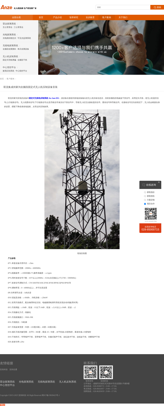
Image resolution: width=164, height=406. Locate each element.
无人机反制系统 (67, 381)
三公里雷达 (18, 27)
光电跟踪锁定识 (9, 38)
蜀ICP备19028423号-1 (51, 395)
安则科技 (4, 369)
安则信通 (13, 369)
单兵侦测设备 (23, 49)
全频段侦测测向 (9, 49)
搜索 (157, 7)
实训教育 (90, 17)
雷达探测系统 (7, 381)
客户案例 (106, 17)
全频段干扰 (22, 60)
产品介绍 (57, 17)
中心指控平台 (21, 71)
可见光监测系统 (24, 38)
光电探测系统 (26, 381)
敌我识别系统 (8, 71)
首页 (41, 17)
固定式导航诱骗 (9, 60)
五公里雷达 (7, 27)
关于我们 (123, 17)
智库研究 (73, 17)
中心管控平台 (7, 385)
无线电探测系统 (46, 381)
